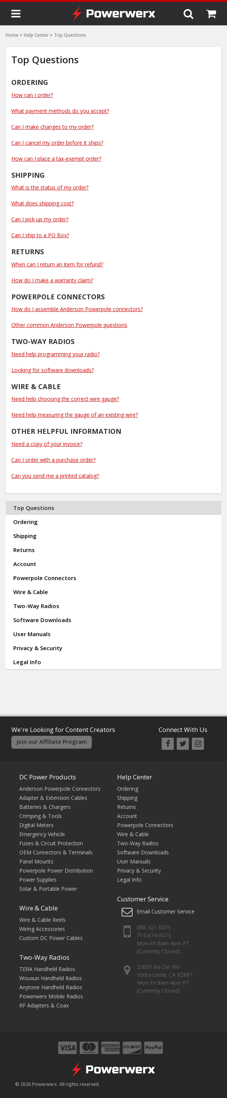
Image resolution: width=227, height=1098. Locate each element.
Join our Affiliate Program (52, 741)
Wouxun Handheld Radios (50, 978)
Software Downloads (42, 620)
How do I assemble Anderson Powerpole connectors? (77, 309)
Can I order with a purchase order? (53, 459)
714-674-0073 (154, 935)
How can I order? (32, 95)
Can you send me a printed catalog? (55, 475)
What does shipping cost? (42, 203)
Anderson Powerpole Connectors (59, 788)
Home (12, 35)
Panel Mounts (36, 861)
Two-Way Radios (36, 606)
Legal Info (27, 662)
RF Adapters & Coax (44, 1005)
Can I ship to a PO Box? (40, 235)
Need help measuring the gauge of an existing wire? (74, 414)
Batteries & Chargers (45, 806)
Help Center (36, 35)
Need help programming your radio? (55, 354)
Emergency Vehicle (42, 834)
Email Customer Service (166, 911)
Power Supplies (38, 879)
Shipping (25, 536)
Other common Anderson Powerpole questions (69, 324)
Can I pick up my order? (39, 219)
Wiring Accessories (42, 928)
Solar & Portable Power (48, 888)
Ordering (25, 522)
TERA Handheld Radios (47, 969)
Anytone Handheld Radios (50, 987)
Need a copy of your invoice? (46, 443)
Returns (24, 550)
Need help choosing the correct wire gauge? (65, 398)
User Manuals (32, 634)
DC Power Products (47, 777)
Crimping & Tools (40, 816)
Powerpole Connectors (44, 578)
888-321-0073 (154, 927)
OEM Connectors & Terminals (56, 852)
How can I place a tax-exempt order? (56, 158)
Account (24, 564)
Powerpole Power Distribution (56, 870)
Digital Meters (36, 825)
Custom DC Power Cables (51, 938)
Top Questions (33, 507)
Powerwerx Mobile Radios (51, 996)
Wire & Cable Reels (42, 919)
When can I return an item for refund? (57, 264)
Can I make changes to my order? (52, 126)
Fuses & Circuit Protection (51, 843)
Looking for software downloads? (52, 370)
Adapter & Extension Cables (53, 797)
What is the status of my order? (49, 187)
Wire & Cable (30, 592)
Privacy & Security (37, 648)
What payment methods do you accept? (60, 110)
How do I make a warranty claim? (52, 280)
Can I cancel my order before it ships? (57, 142)
